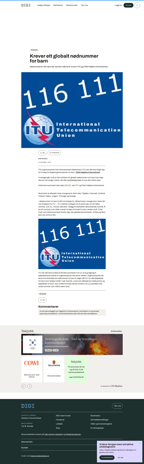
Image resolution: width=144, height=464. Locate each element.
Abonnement (72, 442)
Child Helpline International (88, 172)
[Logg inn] (117, 5)
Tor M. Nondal (27, 426)
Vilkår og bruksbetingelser (101, 424)
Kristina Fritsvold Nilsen (31, 418)
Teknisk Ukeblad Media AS (39, 456)
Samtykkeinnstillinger (99, 420)
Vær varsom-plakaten (54, 434)
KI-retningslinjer (97, 428)
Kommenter (54, 153)
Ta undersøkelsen (107, 457)
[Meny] (137, 5)
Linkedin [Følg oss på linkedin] (59, 424)
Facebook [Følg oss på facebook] (60, 420)
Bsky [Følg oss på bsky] (58, 428)
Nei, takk (120, 457)
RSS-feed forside (63, 416)
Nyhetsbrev (95, 416)
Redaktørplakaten (73, 434)
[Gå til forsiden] (25, 5)
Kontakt (72, 448)
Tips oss (117, 406)
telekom (34, 50)
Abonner (127, 5)
